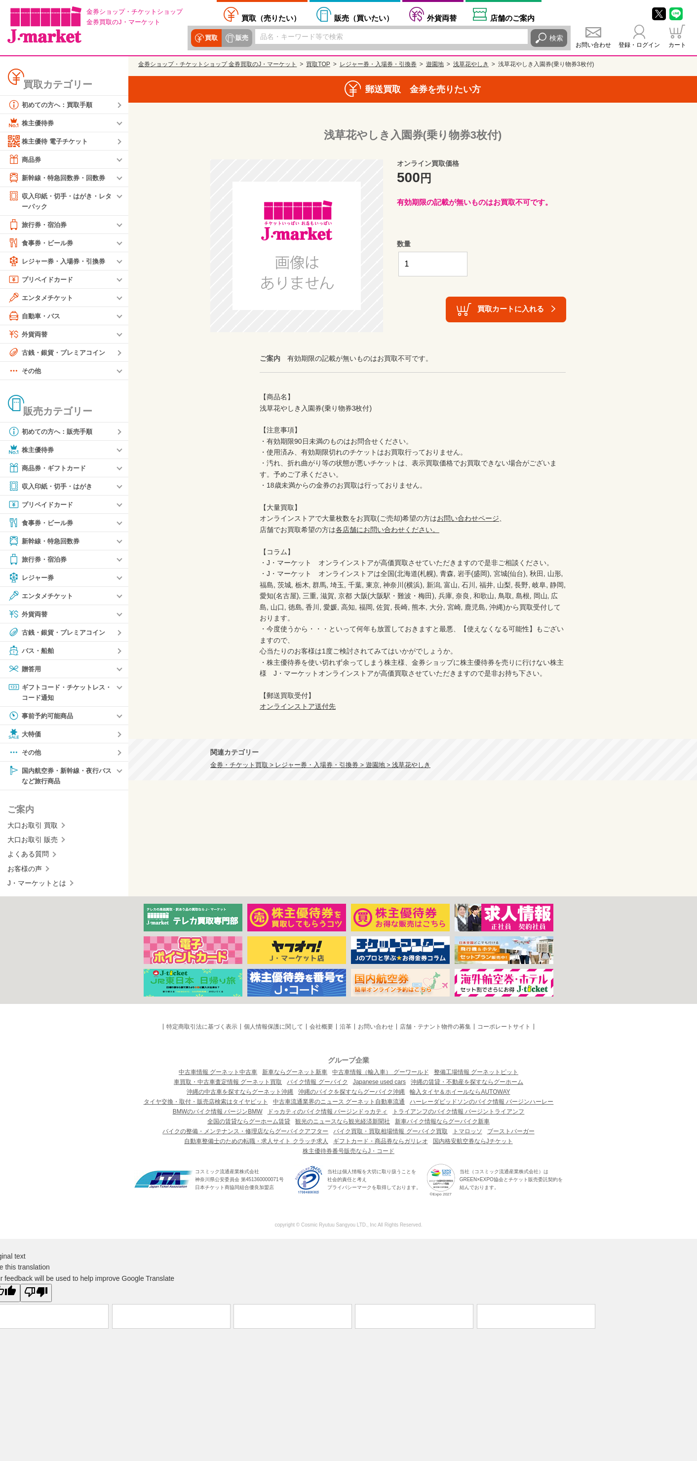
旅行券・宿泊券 (39, 225)
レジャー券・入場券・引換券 (60, 262)
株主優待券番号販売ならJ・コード (348, 1153)
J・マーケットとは (36, 885)
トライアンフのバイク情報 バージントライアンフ (458, 1114)
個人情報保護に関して (273, 1028)
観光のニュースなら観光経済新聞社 (342, 1123)
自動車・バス (35, 316)
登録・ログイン (639, 44)
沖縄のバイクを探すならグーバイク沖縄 (351, 1094)
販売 (240, 38)
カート (677, 44)
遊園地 (435, 64)
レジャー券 (32, 578)
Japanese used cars (379, 1084)
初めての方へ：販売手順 (53, 432)
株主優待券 (32, 123)
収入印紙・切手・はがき (53, 487)
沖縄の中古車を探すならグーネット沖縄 (240, 1094)
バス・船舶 (32, 651)
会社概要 (321, 1028)
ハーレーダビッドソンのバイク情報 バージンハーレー (481, 1104)
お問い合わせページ (468, 518)
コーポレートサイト (504, 1028)
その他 (25, 371)
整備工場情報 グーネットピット (476, 1074)
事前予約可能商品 (42, 717)
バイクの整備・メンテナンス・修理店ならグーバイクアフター (245, 1133)
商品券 (25, 159)
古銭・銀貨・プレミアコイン (60, 353)
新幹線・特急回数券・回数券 (60, 178)
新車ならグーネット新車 (294, 1074)
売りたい (271, 18)
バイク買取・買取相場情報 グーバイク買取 (390, 1133)
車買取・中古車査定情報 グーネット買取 (228, 1084)
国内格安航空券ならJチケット (473, 1143)
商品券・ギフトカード (49, 468)
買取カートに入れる (510, 309)
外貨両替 (442, 18)
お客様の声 (24, 871)
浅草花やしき (471, 64)
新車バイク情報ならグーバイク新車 (442, 1123)
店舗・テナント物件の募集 (435, 1028)
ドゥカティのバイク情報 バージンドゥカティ (327, 1114)
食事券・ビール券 (42, 243)
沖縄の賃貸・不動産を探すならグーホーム (467, 1084)
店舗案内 (512, 18)
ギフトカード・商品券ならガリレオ (380, 1143)
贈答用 (25, 669)
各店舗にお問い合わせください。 (387, 530)
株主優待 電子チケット (50, 141)
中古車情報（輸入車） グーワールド (380, 1074)
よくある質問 (28, 856)
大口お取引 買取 (32, 827)
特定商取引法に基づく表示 (201, 1028)
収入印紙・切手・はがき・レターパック (60, 200)
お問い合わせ (593, 44)
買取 (211, 38)
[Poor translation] (36, 1295)
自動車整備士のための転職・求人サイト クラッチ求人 (256, 1143)
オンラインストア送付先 (298, 706)
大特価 (25, 735)
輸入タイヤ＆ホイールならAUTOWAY (460, 1094)
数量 (404, 244)
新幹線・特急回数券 (46, 541)
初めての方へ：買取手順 (53, 105)
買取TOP (318, 64)
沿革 (345, 1028)
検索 (556, 38)
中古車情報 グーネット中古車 (218, 1074)
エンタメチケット (42, 298)
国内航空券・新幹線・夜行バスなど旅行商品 (60, 776)
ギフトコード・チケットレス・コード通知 (56, 692)
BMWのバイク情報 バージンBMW (218, 1114)
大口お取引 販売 (32, 842)
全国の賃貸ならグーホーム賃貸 (248, 1123)
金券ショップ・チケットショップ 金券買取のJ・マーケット (217, 64)
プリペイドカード (42, 280)
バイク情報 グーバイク (317, 1084)
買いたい (363, 18)
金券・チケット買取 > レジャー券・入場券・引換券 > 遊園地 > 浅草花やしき (320, 765)
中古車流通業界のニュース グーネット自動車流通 (339, 1104)
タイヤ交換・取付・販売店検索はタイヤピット (206, 1104)
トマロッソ (467, 1133)
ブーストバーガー (511, 1133)
